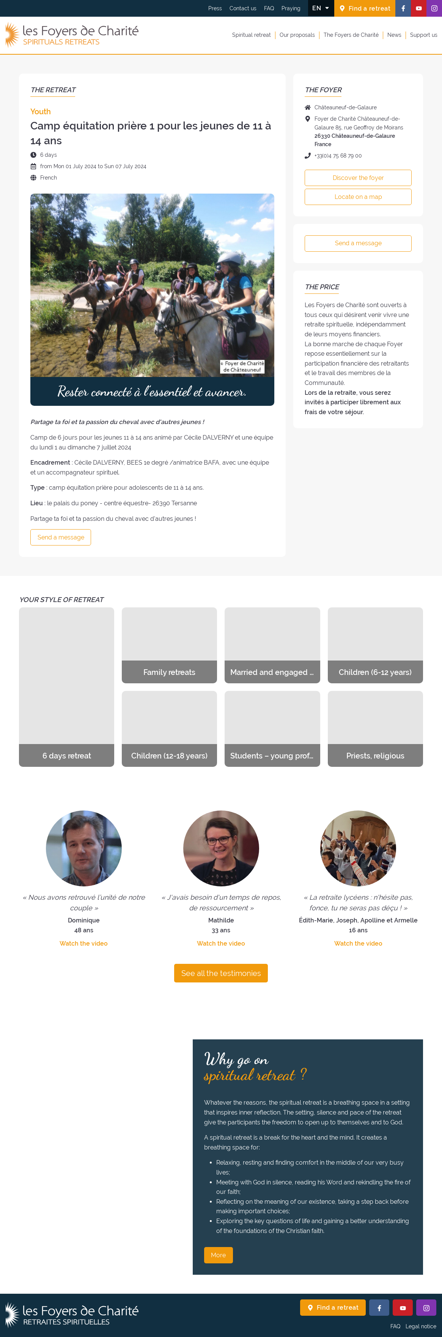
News (394, 35)
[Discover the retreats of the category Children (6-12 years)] (375, 645)
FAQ (269, 8)
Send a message (61, 537)
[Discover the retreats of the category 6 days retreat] (66, 687)
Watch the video (84, 943)
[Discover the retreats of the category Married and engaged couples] (272, 645)
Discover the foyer (358, 177)
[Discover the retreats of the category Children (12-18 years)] (169, 729)
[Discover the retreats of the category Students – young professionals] (272, 729)
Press (215, 8)
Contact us (243, 8)
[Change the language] (321, 8)
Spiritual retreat (251, 35)
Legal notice (421, 1326)
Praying (291, 8)
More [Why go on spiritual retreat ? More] (218, 1255)
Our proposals (297, 35)
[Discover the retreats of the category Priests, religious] (375, 729)
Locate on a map (358, 196)
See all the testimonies (221, 973)
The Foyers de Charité (351, 35)
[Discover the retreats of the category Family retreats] (169, 645)
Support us (423, 35)
